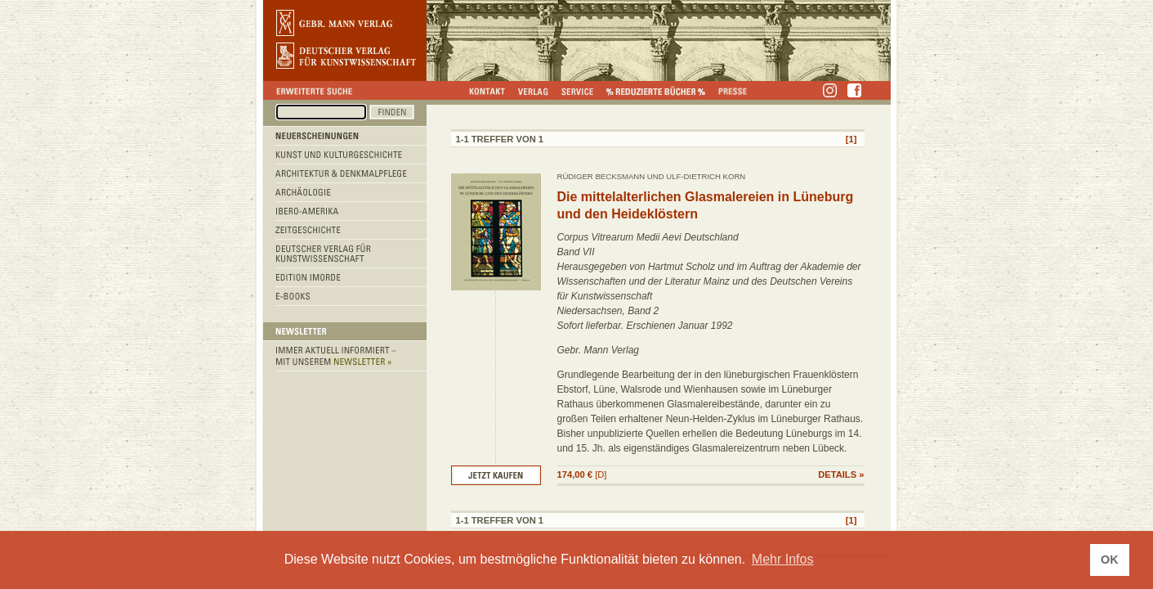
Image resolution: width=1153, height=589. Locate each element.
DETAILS (837, 474)
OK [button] (1110, 559)
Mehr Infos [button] (783, 559)
